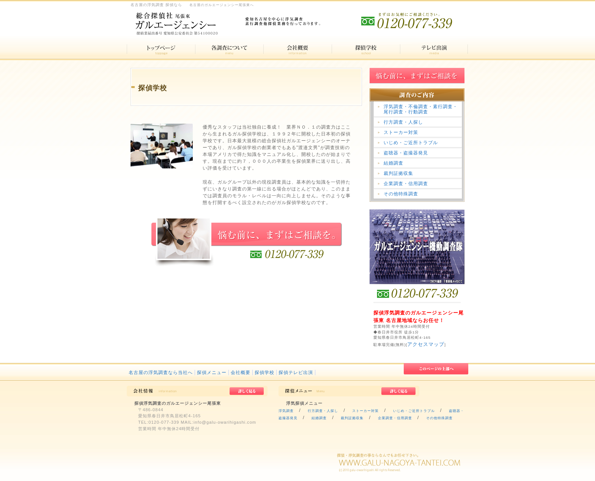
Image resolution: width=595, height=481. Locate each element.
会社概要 (240, 372)
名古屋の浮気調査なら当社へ (161, 372)
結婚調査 (393, 163)
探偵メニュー (212, 372)
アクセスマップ (425, 344)
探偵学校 (264, 372)
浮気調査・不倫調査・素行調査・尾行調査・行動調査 (421, 109)
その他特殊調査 (401, 193)
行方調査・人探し (403, 122)
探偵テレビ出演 (296, 372)
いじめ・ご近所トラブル (411, 142)
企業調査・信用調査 (406, 183)
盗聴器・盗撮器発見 (406, 153)
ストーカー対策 (401, 132)
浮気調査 (286, 411)
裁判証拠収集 (398, 173)
